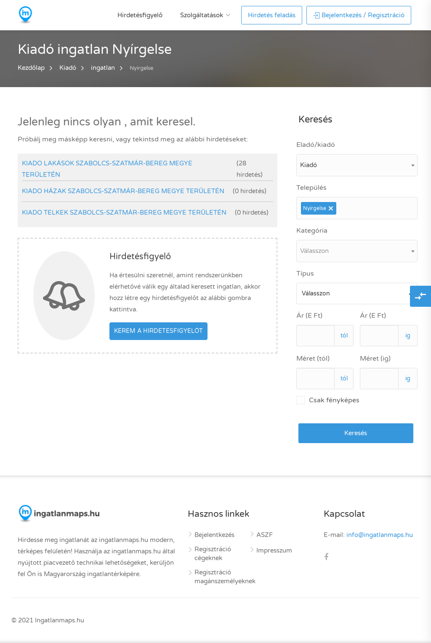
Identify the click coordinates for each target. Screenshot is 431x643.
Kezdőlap (31, 68)
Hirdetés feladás (271, 15)
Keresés (355, 433)
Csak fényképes (327, 400)
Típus (305, 273)
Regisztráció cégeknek (212, 553)
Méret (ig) (375, 358)
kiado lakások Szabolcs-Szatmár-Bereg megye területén (107, 168)
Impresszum (274, 550)
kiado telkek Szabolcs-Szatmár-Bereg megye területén (124, 212)
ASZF (264, 535)
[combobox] (357, 165)
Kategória (311, 230)
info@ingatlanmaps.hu (379, 535)
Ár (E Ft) (309, 315)
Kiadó (67, 68)
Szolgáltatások (201, 15)
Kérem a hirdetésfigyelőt (158, 331)
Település (311, 187)
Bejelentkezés (214, 535)
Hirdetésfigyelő (139, 15)
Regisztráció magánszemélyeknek (224, 577)
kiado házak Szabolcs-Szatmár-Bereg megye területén (123, 191)
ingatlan (103, 68)
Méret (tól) (313, 358)
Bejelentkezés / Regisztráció (358, 15)
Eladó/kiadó (315, 145)
